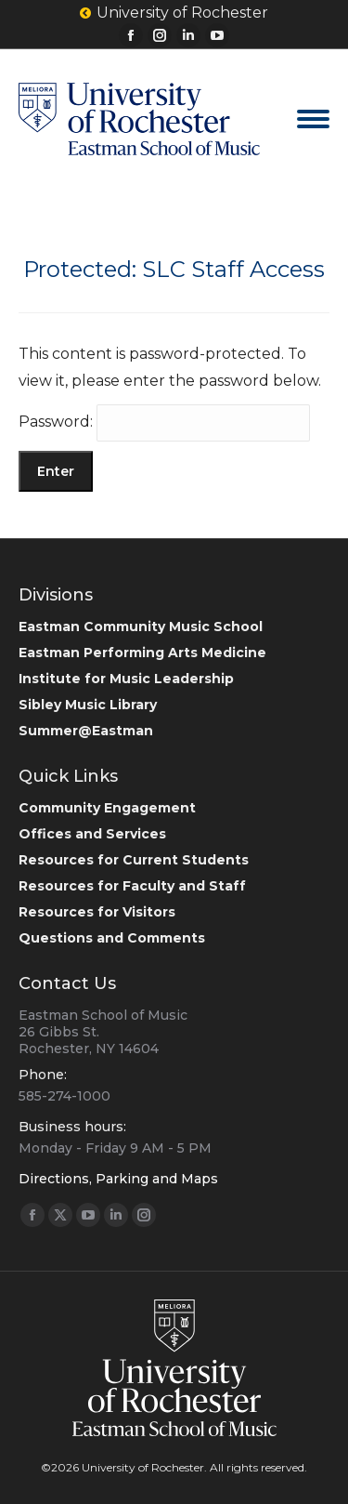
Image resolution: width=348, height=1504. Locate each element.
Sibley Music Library (88, 704)
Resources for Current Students (134, 859)
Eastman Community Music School (141, 626)
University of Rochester (174, 13)
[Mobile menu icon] (313, 119)
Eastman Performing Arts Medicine (142, 652)
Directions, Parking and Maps (118, 1178)
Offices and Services (92, 833)
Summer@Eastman (86, 730)
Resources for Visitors (97, 912)
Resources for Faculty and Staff (132, 885)
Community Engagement (107, 807)
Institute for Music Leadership (126, 678)
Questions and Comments (112, 938)
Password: (164, 421)
